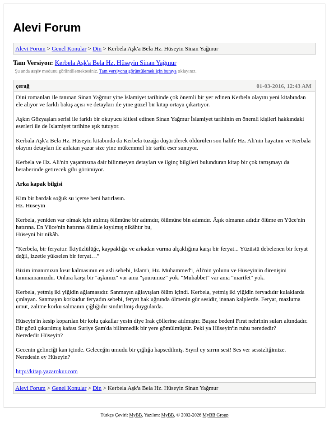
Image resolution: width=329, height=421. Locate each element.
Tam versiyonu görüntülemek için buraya (137, 71)
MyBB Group (215, 414)
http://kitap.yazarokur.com (47, 371)
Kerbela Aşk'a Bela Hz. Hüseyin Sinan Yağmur (115, 62)
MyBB (135, 414)
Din (97, 48)
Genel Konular (69, 48)
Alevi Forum (47, 27)
